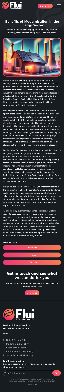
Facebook (32, 247)
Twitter (32, 255)
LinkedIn (32, 262)
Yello (35, 384)
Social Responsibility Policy (19, 355)
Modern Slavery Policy (17, 343)
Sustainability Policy (16, 347)
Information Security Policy (19, 351)
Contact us (45, 6)
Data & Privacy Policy (17, 340)
